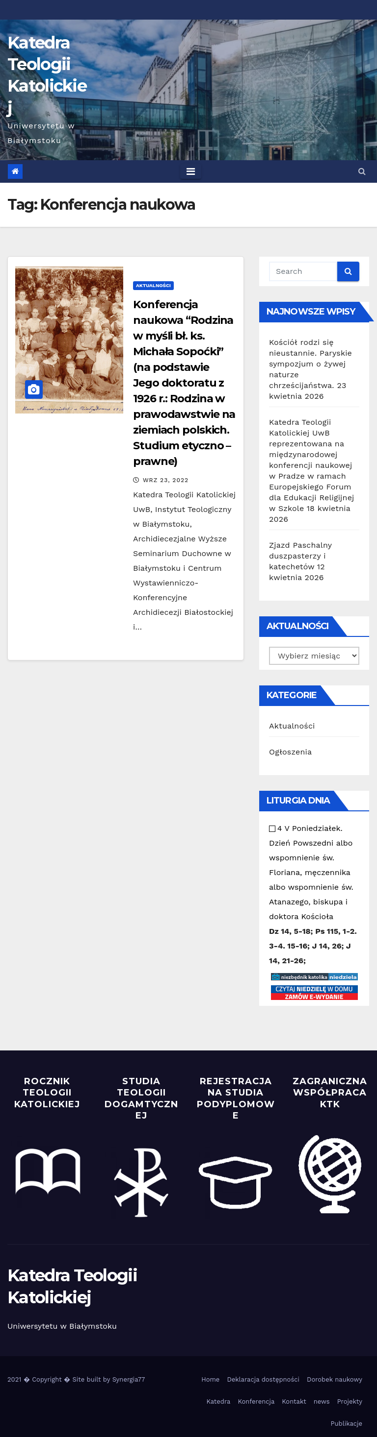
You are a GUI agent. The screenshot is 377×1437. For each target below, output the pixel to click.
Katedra (218, 1401)
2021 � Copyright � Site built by (59, 1379)
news (322, 1401)
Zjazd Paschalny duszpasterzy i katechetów (300, 555)
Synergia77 (128, 1379)
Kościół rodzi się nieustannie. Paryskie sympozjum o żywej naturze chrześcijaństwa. (310, 364)
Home (210, 1379)
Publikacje (346, 1423)
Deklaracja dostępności (263, 1379)
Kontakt (294, 1401)
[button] (362, 171)
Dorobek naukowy (334, 1379)
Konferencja (256, 1401)
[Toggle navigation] (190, 171)
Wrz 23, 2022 (165, 480)
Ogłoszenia (290, 751)
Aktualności (153, 285)
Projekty (349, 1401)
